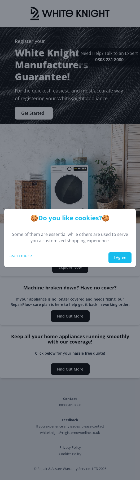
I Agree (120, 257)
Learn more (20, 255)
